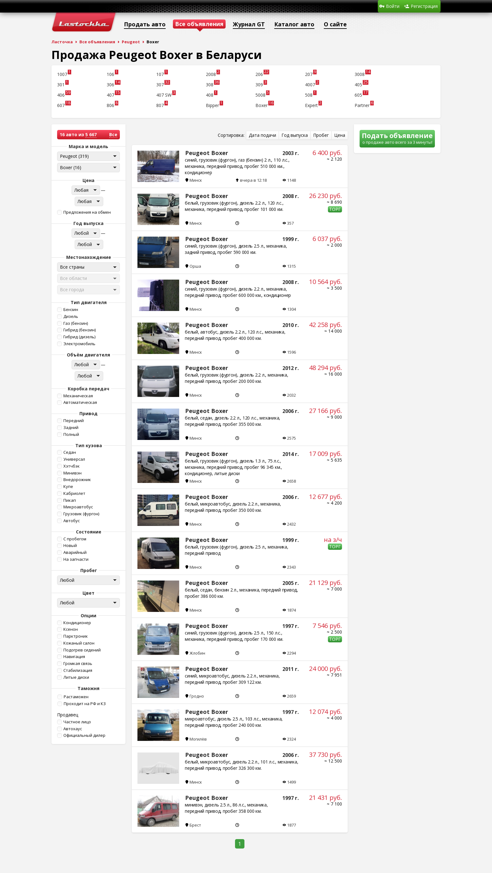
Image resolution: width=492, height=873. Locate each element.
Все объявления (97, 42)
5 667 (91, 134)
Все (113, 134)
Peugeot (131, 42)
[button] (87, 212)
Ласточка (62, 42)
